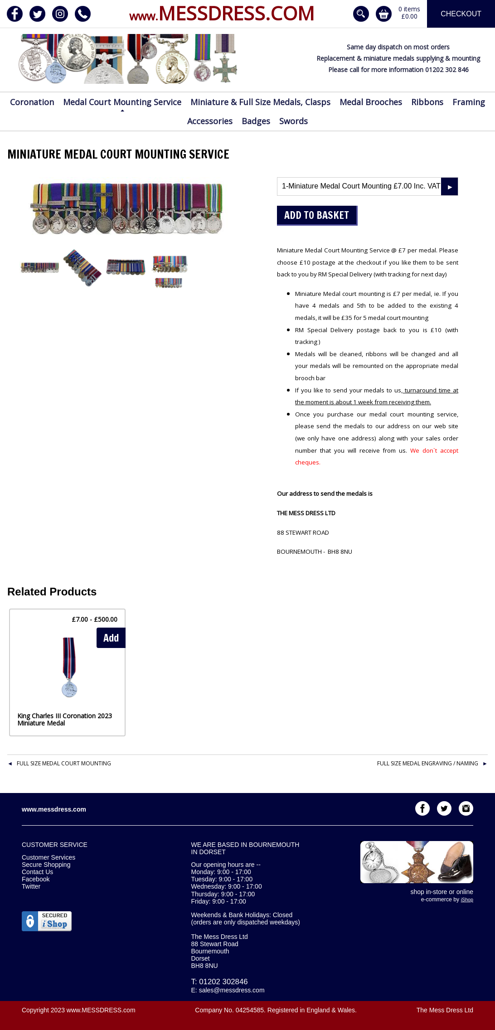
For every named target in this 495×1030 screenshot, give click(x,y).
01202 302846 (223, 981)
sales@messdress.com (232, 990)
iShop (467, 899)
